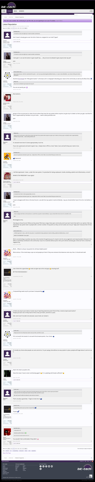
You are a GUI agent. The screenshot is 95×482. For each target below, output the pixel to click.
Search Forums (4, 13)
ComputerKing (6, 277)
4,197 (10, 285)
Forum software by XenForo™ (12, 480)
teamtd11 (5, 258)
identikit (5, 161)
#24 (91, 101)
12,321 (10, 85)
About (4, 467)
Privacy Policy (90, 480)
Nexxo (4, 437)
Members (21, 11)
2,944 (10, 324)
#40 (91, 441)
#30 (91, 244)
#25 (91, 121)
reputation (33, 451)
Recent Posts (11, 13)
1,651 (10, 65)
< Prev (8, 28)
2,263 (10, 262)
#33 (91, 299)
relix (29, 451)
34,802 (10, 442)
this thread (21, 79)
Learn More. (59, 20)
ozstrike (5, 320)
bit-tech (7, 451)
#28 (91, 180)
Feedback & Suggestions (12, 26)
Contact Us (82, 461)
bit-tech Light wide (5, 461)
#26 (91, 148)
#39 (91, 413)
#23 (91, 89)
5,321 (10, 107)
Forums (10, 11)
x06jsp (4, 61)
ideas (26, 451)
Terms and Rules (85, 480)
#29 (91, 207)
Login (91, 11)
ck (10, 451)
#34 (91, 318)
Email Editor (5, 469)
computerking (15, 451)
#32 (91, 276)
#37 (91, 377)
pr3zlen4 (22, 26)
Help (85, 461)
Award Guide (5, 468)
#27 (91, 160)
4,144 (10, 383)
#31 (91, 256)
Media (15, 11)
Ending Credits (6, 103)
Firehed (5, 40)
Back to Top (5, 473)
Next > (26, 28)
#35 (91, 338)
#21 (91, 39)
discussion (21, 451)
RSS (92, 461)
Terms (4, 470)
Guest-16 (5, 142)
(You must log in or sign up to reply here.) (85, 448)
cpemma (15, 41)
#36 (91, 358)
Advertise (4, 471)
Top (90, 461)
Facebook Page (6, 472)
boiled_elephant (6, 181)
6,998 (10, 185)
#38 (91, 401)
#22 (91, 63)
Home (3, 11)
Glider (4, 379)
